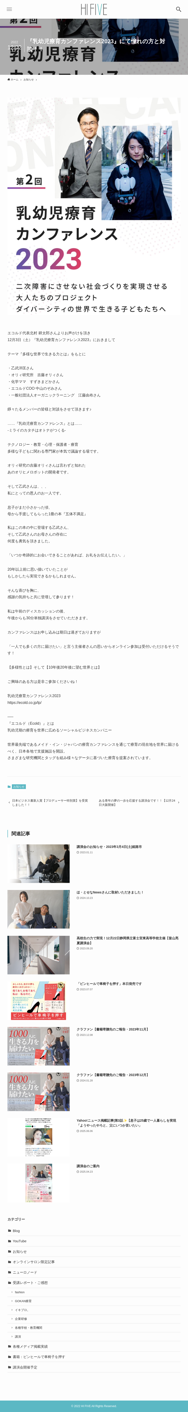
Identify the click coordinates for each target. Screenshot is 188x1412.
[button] (178, 9)
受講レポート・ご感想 (30, 1283)
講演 (18, 1336)
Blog (16, 1231)
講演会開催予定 (25, 1367)
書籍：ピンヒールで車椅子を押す (39, 1357)
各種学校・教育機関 (28, 1327)
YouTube (20, 1241)
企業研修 (21, 1319)
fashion (19, 1292)
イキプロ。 (22, 1310)
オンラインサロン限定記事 (34, 1262)
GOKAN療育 (23, 1301)
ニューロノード (25, 1272)
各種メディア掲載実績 (30, 1346)
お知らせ (18, 786)
